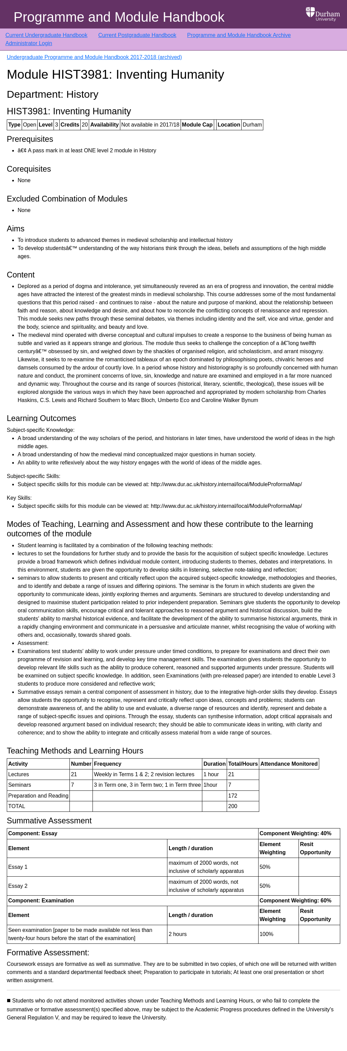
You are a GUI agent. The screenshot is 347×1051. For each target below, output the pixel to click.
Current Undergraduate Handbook (46, 35)
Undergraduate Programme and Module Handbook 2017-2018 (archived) (94, 57)
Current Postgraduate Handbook (137, 35)
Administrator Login (28, 43)
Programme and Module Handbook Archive (239, 35)
